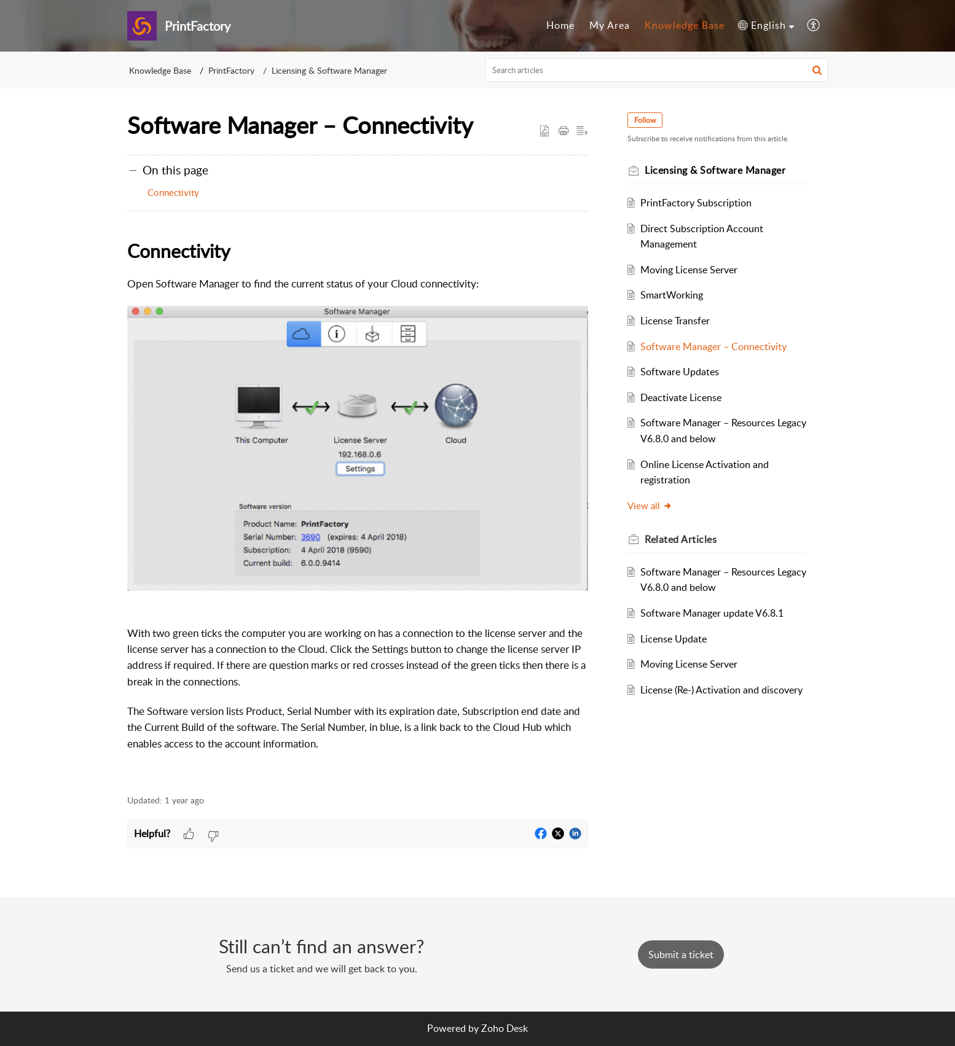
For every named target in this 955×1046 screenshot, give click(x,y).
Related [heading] (681, 539)
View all (649, 505)
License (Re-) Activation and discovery (721, 690)
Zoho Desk (504, 1028)
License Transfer (675, 320)
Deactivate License (680, 397)
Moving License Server (688, 269)
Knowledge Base (160, 70)
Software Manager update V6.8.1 (712, 613)
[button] (766, 26)
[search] (656, 70)
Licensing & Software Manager (329, 70)
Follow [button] (645, 120)
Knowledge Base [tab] (685, 25)
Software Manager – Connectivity (713, 346)
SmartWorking (671, 295)
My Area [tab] (609, 25)
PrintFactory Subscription (696, 202)
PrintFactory (231, 70)
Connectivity (173, 192)
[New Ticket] (681, 954)
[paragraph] (357, 504)
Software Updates (679, 371)
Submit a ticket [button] (680, 954)
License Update (673, 639)
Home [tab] (560, 25)
